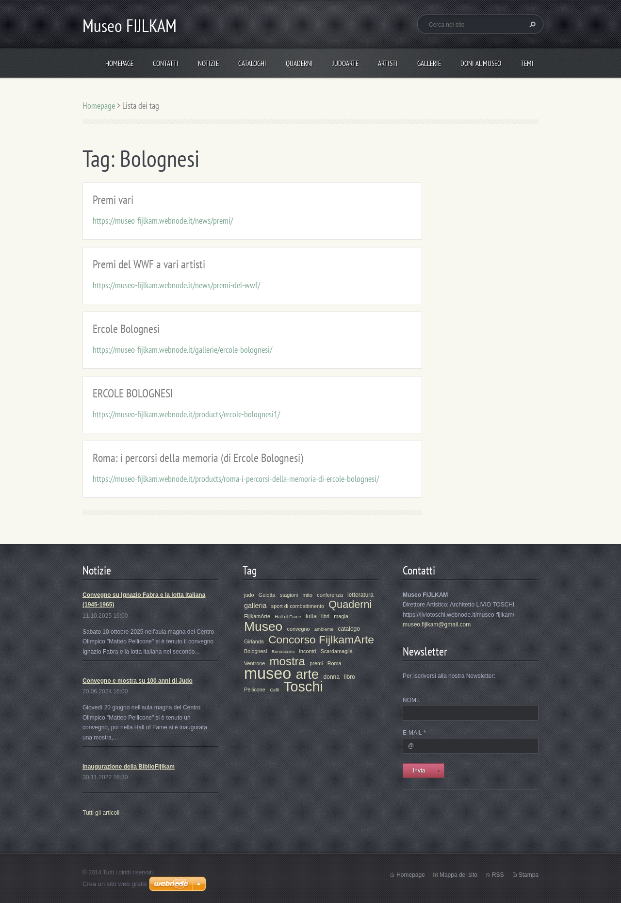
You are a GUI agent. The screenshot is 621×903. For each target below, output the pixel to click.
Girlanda (254, 641)
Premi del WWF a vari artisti (149, 264)
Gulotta (267, 595)
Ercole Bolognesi (126, 328)
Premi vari (113, 199)
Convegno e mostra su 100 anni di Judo (137, 680)
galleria (255, 605)
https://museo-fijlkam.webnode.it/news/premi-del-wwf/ (176, 285)
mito (307, 595)
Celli (274, 689)
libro (349, 676)
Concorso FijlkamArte (321, 639)
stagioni (289, 595)
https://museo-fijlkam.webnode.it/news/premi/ (163, 220)
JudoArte (345, 63)
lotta (311, 616)
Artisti (388, 63)
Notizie (208, 63)
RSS (498, 874)
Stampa (529, 874)
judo (249, 595)
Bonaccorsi (283, 651)
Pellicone (254, 689)
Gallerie (429, 63)
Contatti (166, 63)
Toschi (303, 686)
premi (316, 663)
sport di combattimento (297, 606)
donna (332, 676)
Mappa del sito (458, 874)
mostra (287, 661)
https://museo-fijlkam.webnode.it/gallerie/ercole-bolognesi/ (182, 349)
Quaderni (299, 63)
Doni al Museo (480, 63)
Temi (527, 63)
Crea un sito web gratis (114, 883)
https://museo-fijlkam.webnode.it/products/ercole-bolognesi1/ (186, 414)
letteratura (360, 594)
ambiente (323, 629)
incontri (307, 651)
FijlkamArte (257, 616)
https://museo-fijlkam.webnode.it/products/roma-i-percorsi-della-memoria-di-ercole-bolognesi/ (236, 478)
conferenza (330, 595)
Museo (263, 626)
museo (267, 673)
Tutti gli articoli (100, 812)
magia (341, 616)
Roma (334, 663)
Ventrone (254, 663)
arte (307, 674)
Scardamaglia (337, 651)
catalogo (349, 628)
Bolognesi (255, 651)
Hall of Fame (288, 616)
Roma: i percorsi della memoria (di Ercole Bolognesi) (198, 457)
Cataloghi (252, 63)
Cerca (531, 24)
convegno (298, 629)
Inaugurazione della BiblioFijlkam (128, 766)
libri (325, 616)
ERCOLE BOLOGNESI (133, 393)
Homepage (119, 63)
